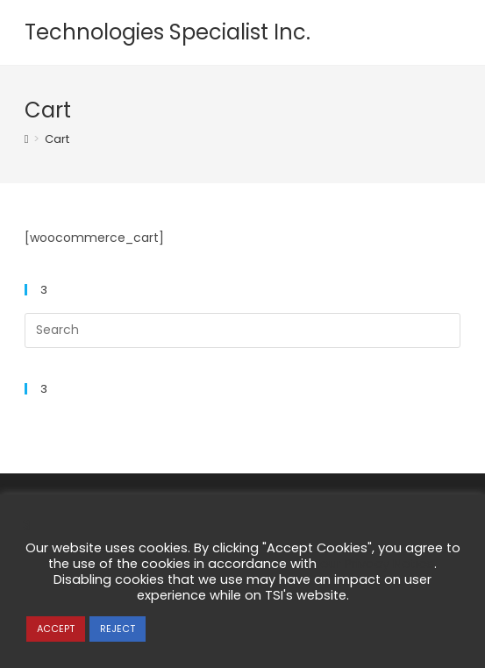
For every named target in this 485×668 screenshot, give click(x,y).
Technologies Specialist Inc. (167, 32)
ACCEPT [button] (56, 629)
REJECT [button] (117, 629)
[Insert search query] (243, 330)
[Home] (27, 139)
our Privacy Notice (377, 563)
